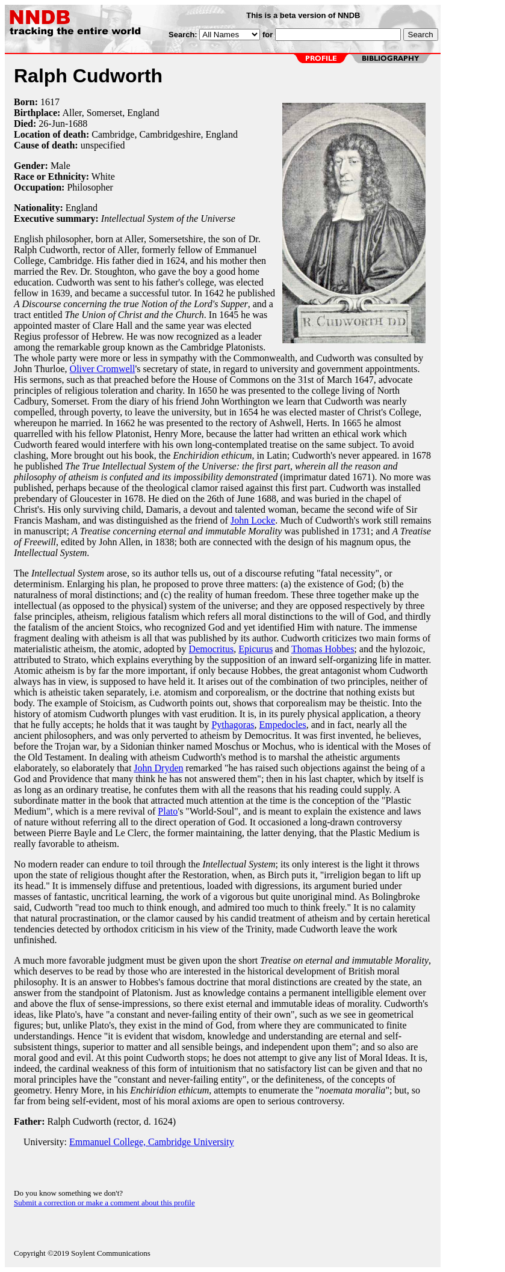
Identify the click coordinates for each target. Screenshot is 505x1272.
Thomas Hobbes (322, 649)
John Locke (253, 520)
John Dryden (158, 768)
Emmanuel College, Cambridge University (151, 1142)
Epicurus (255, 649)
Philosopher (90, 187)
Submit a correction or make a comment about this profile (104, 1202)
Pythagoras (232, 725)
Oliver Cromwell (102, 369)
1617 (50, 102)
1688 (77, 123)
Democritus (211, 649)
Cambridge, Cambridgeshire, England (164, 134)
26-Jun (52, 123)
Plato (168, 811)
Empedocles (282, 725)
